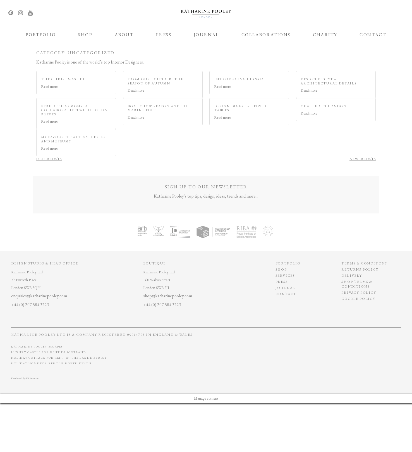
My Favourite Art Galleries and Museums (73, 139)
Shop (85, 35)
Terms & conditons (364, 263)
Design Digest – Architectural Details (329, 81)
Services (285, 275)
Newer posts (362, 158)
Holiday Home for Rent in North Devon (51, 363)
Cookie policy (358, 299)
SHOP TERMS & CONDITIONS (356, 284)
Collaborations (266, 35)
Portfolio (41, 35)
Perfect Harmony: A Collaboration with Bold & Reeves (74, 110)
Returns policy (359, 269)
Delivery (351, 275)
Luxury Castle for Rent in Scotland (48, 352)
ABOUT (124, 35)
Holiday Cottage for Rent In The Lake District (59, 357)
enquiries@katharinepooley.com (39, 296)
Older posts (49, 158)
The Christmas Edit (64, 79)
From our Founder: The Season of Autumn (155, 81)
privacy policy (358, 292)
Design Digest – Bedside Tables (241, 108)
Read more (49, 86)
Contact (373, 35)
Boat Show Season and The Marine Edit (159, 108)
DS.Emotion (32, 378)
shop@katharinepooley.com (167, 296)
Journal (206, 35)
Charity (325, 35)
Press (163, 35)
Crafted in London (324, 106)
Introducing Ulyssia (239, 79)
